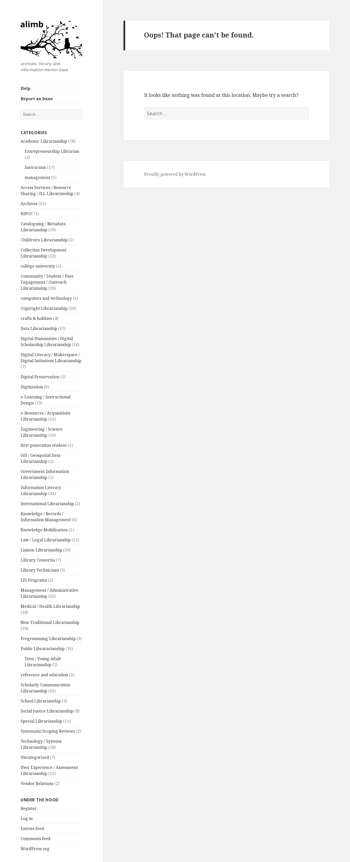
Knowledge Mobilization (44, 530)
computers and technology (46, 298)
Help (25, 88)
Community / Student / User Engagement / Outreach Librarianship (47, 282)
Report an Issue (37, 98)
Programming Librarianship (48, 638)
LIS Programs (34, 580)
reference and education (44, 675)
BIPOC (27, 213)
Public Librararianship (43, 648)
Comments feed (36, 838)
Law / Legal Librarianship (46, 540)
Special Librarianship (41, 721)
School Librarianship (41, 701)
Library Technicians (40, 570)
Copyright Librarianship (44, 308)
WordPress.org (35, 848)
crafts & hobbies (36, 318)
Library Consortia (38, 560)
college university (38, 266)
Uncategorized (35, 757)
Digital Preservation (40, 377)
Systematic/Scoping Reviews (48, 731)
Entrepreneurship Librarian (52, 151)
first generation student (44, 445)
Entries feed (32, 828)
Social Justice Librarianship (47, 711)
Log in (27, 818)
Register (29, 808)
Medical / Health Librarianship (50, 606)
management (37, 177)
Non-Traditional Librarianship (50, 622)
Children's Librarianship (44, 240)
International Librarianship (47, 503)
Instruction (35, 167)
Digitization (32, 387)
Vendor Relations (37, 783)
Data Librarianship (39, 328)
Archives (29, 203)
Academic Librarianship (44, 141)
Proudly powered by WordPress (175, 174)
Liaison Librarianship (41, 550)
